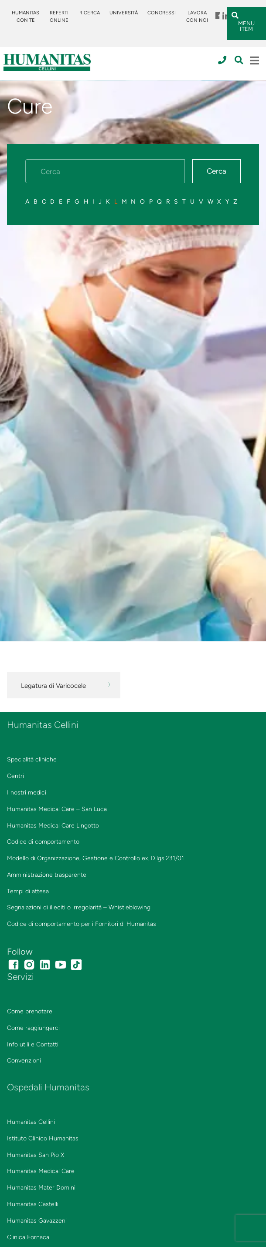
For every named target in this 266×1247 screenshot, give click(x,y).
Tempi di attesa (28, 891)
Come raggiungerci (33, 1028)
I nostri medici (26, 792)
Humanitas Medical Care (41, 1171)
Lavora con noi (197, 16)
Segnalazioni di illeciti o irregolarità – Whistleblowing (78, 907)
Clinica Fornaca (28, 1237)
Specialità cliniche (32, 759)
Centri (15, 776)
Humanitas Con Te (25, 16)
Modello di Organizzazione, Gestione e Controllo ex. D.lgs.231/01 (95, 858)
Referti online (59, 16)
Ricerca (89, 13)
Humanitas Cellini (31, 1122)
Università (123, 13)
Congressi (161, 13)
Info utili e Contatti (32, 1044)
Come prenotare (29, 1011)
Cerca (216, 171)
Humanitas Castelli (32, 1204)
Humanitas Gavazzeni (37, 1220)
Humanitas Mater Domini (41, 1187)
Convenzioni (24, 1060)
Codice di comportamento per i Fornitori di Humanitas (81, 924)
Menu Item (218, 12)
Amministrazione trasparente (46, 874)
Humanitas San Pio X (35, 1155)
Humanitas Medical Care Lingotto (53, 825)
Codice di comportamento (43, 841)
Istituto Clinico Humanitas (42, 1138)
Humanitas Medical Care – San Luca (57, 809)
